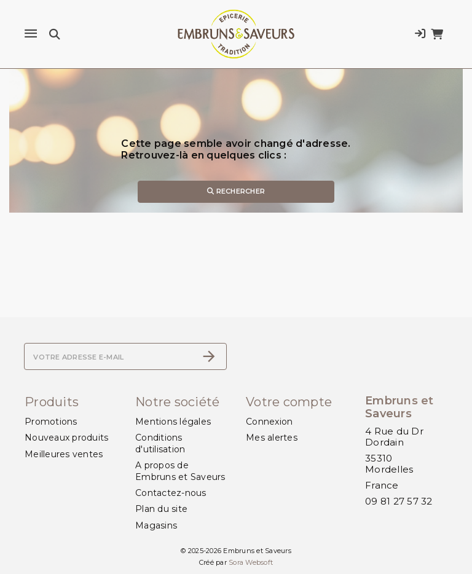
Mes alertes (271, 437)
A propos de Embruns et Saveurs (180, 471)
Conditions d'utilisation (160, 443)
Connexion (269, 421)
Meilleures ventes (64, 454)
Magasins (156, 525)
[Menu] (31, 34)
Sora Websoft (251, 562)
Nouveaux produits (66, 437)
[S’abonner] (209, 356)
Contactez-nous (170, 492)
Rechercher (236, 191)
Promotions (51, 421)
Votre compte (289, 402)
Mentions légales (173, 421)
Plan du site (161, 508)
